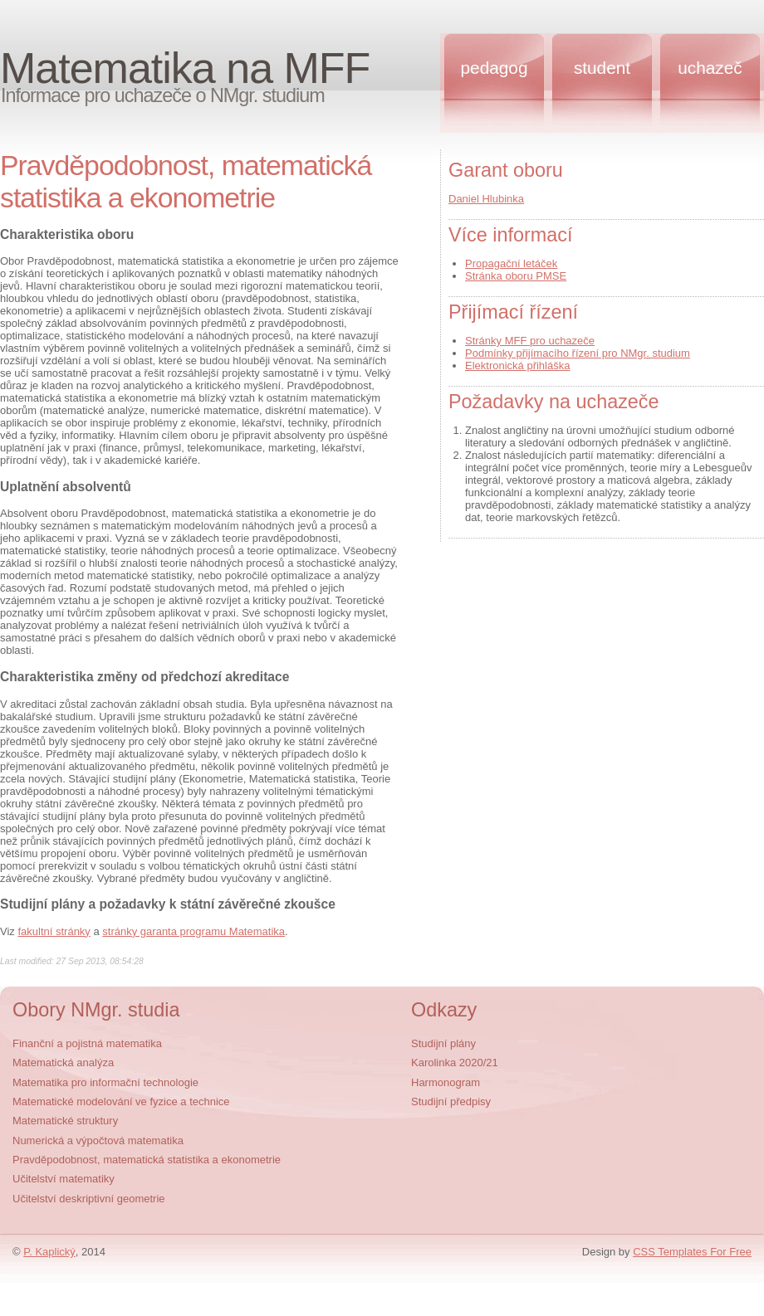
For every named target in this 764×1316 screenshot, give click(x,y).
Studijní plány (443, 1043)
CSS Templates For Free (692, 1251)
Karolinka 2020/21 (454, 1062)
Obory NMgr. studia (96, 1010)
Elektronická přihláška (517, 365)
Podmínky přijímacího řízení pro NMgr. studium (577, 353)
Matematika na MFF (185, 68)
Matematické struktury (65, 1120)
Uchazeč (710, 67)
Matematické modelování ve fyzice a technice (121, 1101)
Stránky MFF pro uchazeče (530, 340)
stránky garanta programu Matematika (193, 931)
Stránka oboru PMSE (515, 276)
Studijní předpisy (451, 1101)
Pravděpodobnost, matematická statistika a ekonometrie (146, 1159)
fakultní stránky (53, 931)
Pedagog (494, 67)
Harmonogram (445, 1082)
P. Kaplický (49, 1251)
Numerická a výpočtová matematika (98, 1140)
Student (602, 67)
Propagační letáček (511, 263)
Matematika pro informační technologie (105, 1082)
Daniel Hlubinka (486, 199)
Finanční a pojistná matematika (87, 1043)
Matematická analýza (63, 1062)
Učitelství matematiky (63, 1178)
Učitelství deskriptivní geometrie (88, 1198)
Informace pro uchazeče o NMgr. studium (163, 95)
